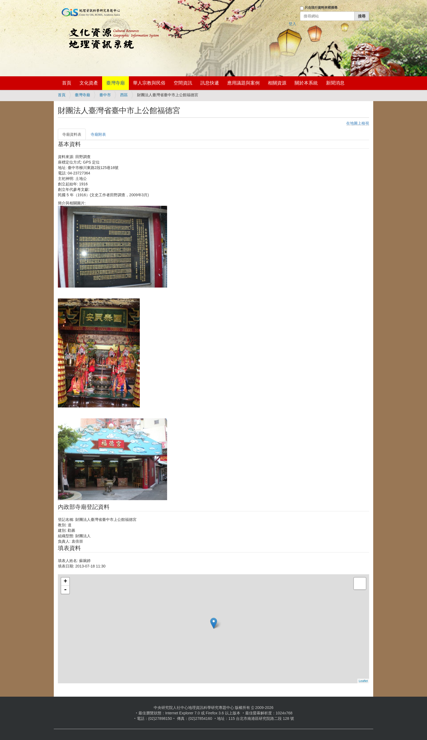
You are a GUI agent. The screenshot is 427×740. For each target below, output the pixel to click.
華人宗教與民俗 (149, 83)
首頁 (66, 83)
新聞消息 (335, 83)
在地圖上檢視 (357, 123)
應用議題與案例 (243, 83)
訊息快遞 (209, 83)
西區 (124, 95)
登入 (292, 24)
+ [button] (65, 582)
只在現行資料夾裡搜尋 (321, 8)
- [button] (65, 590)
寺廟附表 (98, 134)
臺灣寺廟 (115, 83)
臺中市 (105, 95)
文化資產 (88, 83)
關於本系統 (306, 83)
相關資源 (277, 83)
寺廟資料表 (71, 134)
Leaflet (363, 680)
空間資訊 (183, 83)
